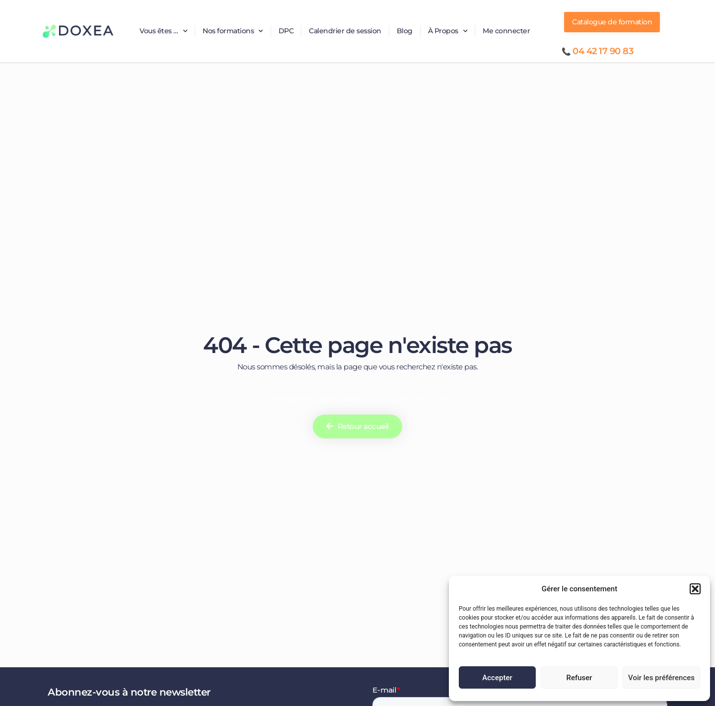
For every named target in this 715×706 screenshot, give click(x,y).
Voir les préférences (661, 677)
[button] (695, 589)
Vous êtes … (163, 31)
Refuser (579, 677)
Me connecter (506, 30)
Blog (405, 30)
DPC (286, 30)
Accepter (497, 677)
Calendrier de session (345, 30)
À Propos (448, 31)
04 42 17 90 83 (602, 51)
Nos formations (233, 31)
